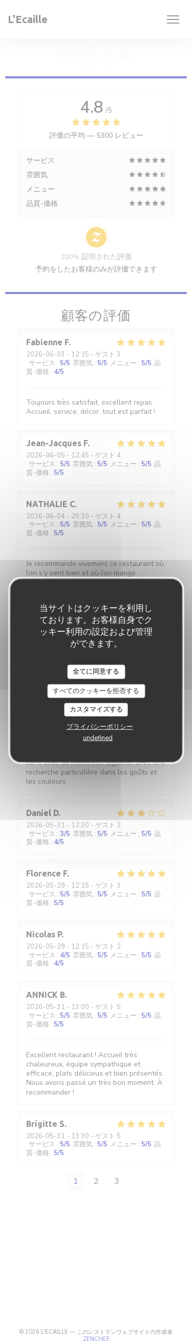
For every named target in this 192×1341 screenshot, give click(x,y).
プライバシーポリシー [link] (100, 726)
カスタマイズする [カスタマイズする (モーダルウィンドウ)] (96, 709)
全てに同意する (96, 671)
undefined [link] (98, 737)
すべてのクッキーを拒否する (96, 690)
